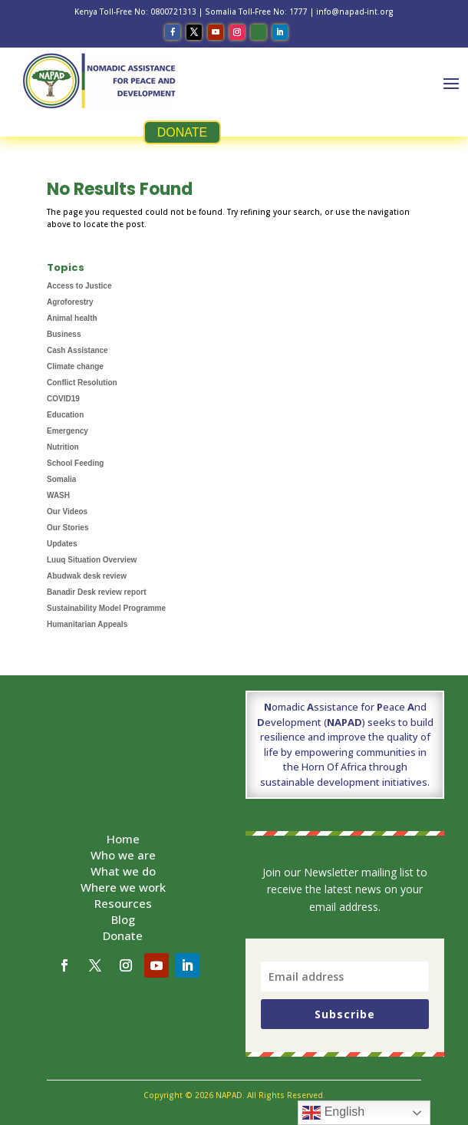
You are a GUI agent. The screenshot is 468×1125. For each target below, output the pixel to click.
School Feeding (75, 463)
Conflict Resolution (82, 382)
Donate (123, 935)
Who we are (123, 855)
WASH (58, 495)
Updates (62, 543)
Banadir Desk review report (97, 592)
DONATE (182, 132)
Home (123, 838)
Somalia (61, 479)
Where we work (123, 887)
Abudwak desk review (87, 576)
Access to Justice (79, 286)
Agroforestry (70, 302)
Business (64, 334)
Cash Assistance (77, 350)
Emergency (67, 431)
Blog (123, 919)
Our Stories (67, 527)
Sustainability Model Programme (106, 608)
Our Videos (67, 511)
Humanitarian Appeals (87, 624)
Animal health (72, 318)
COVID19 (63, 398)
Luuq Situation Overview (92, 560)
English (333, 1113)
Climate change (75, 366)
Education (65, 415)
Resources (123, 903)
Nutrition (63, 447)
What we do (123, 871)
